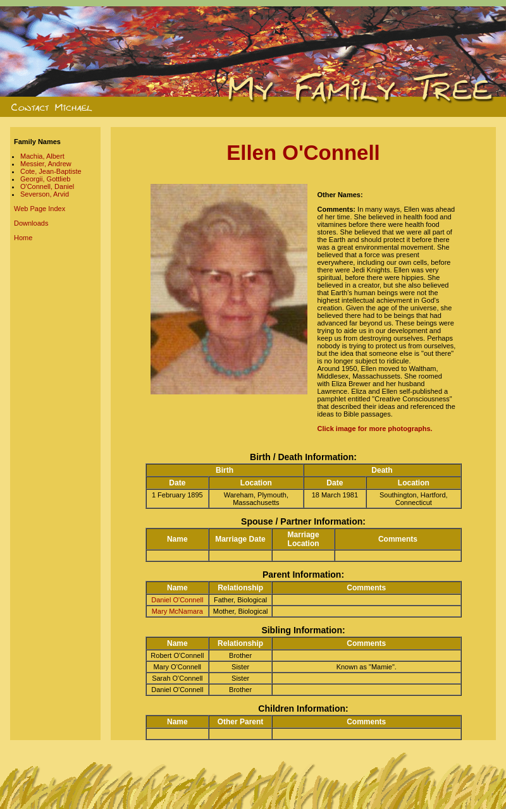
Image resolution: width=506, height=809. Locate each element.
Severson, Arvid (44, 194)
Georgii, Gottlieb (45, 179)
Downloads (31, 223)
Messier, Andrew (45, 163)
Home (23, 237)
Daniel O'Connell (177, 600)
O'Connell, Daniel (47, 186)
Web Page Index (39, 208)
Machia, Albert (42, 156)
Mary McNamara (177, 611)
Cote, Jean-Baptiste (51, 171)
